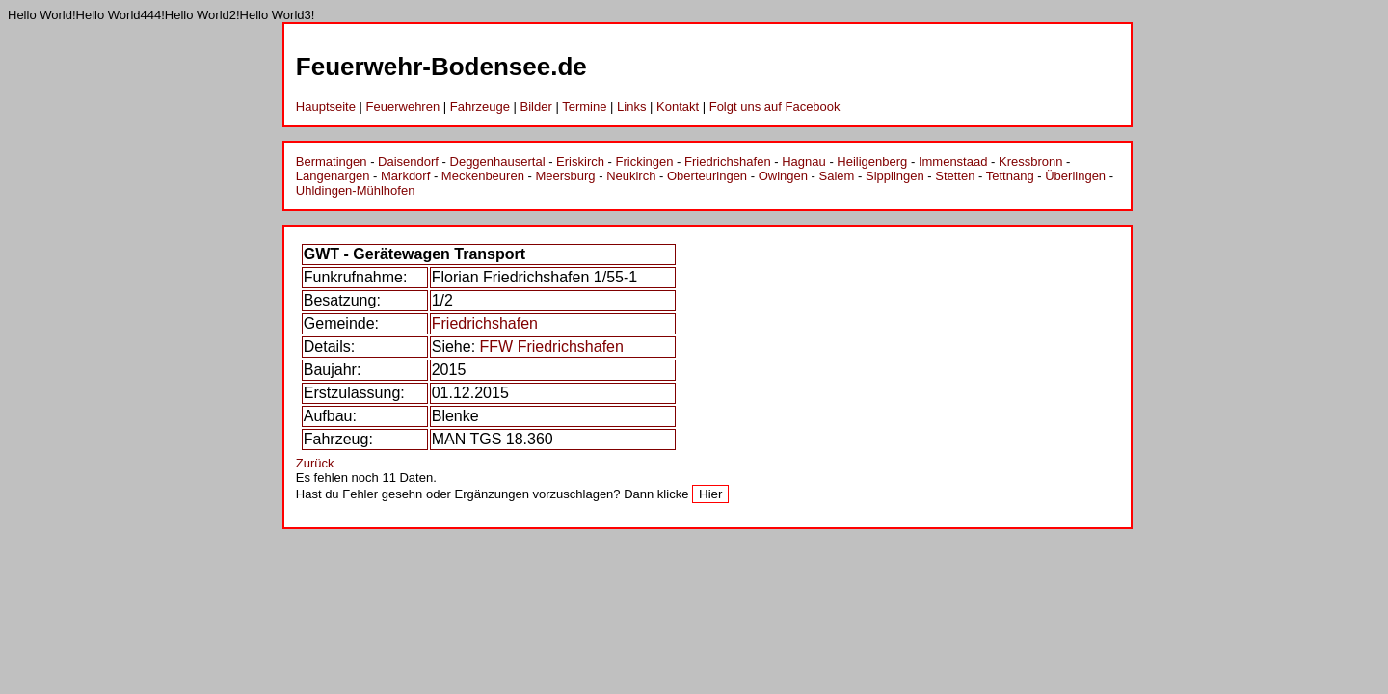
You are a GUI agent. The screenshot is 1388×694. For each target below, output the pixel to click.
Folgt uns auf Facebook (775, 106)
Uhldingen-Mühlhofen (355, 190)
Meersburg (565, 176)
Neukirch (630, 176)
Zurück (315, 463)
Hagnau (804, 161)
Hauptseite (326, 106)
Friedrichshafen (727, 161)
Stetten (954, 176)
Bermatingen (331, 161)
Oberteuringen (707, 176)
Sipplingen (895, 176)
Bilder (536, 106)
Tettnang (1010, 176)
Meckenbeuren (482, 176)
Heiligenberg (872, 161)
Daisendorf (408, 161)
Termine (584, 106)
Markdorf (405, 176)
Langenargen (333, 176)
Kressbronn (1030, 161)
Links (631, 106)
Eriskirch (580, 161)
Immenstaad (953, 161)
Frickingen (645, 161)
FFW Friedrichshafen (552, 346)
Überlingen (1075, 176)
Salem (837, 176)
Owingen (783, 176)
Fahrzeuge (480, 106)
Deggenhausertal (498, 161)
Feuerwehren (403, 106)
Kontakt (677, 106)
